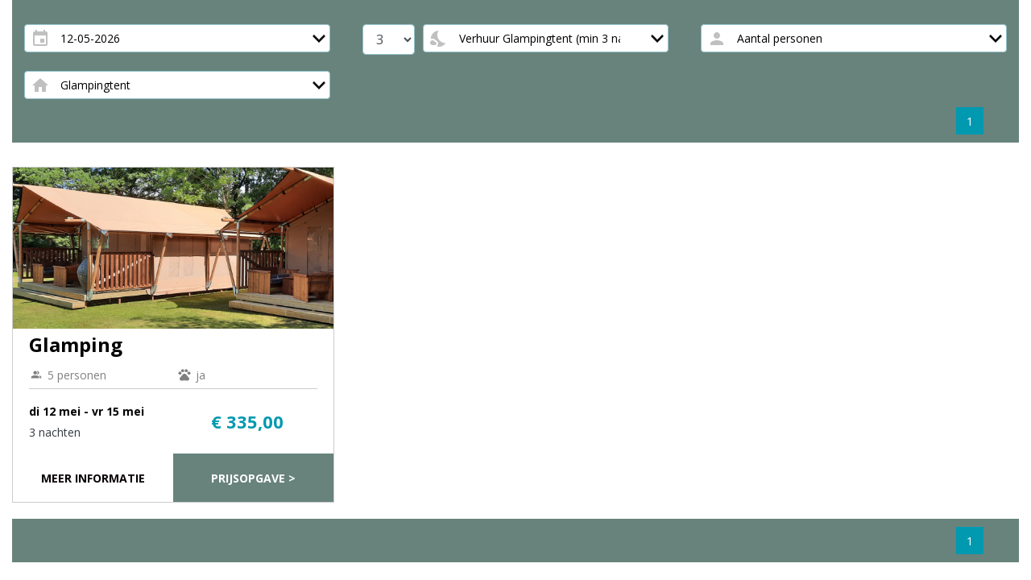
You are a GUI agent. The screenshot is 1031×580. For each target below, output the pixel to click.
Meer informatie (93, 478)
